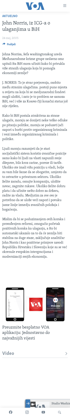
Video (35, 353)
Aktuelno (10, 16)
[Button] (9, 45)
